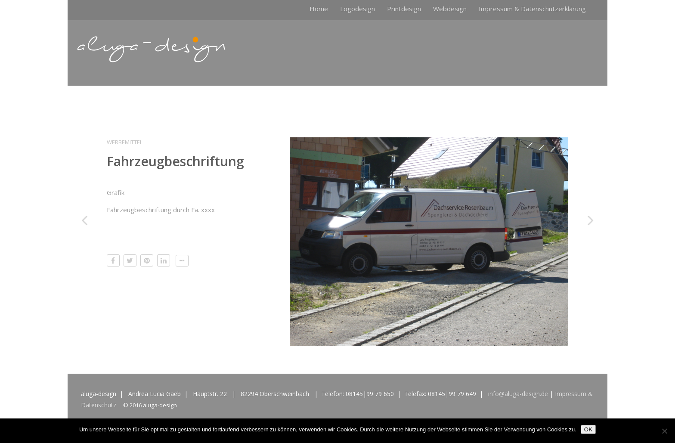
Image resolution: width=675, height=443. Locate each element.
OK (588, 429)
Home (319, 8)
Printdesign (404, 8)
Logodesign (357, 8)
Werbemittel (124, 142)
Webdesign (450, 8)
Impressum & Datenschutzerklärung (532, 8)
